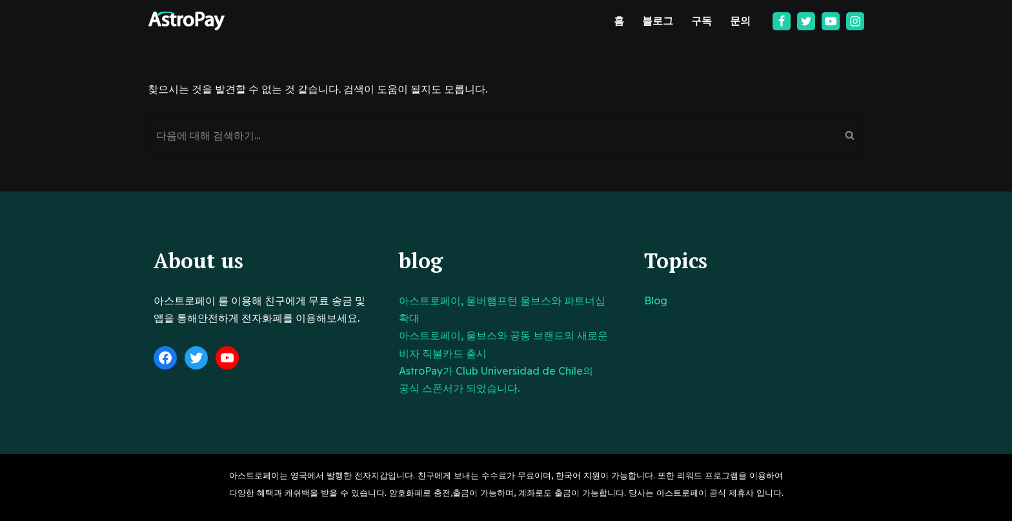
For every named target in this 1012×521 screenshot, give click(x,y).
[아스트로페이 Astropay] (186, 21)
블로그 (657, 20)
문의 (740, 20)
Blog (655, 300)
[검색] (491, 135)
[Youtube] (831, 21)
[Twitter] (806, 21)
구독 (701, 20)
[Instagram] (855, 21)
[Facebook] (782, 21)
